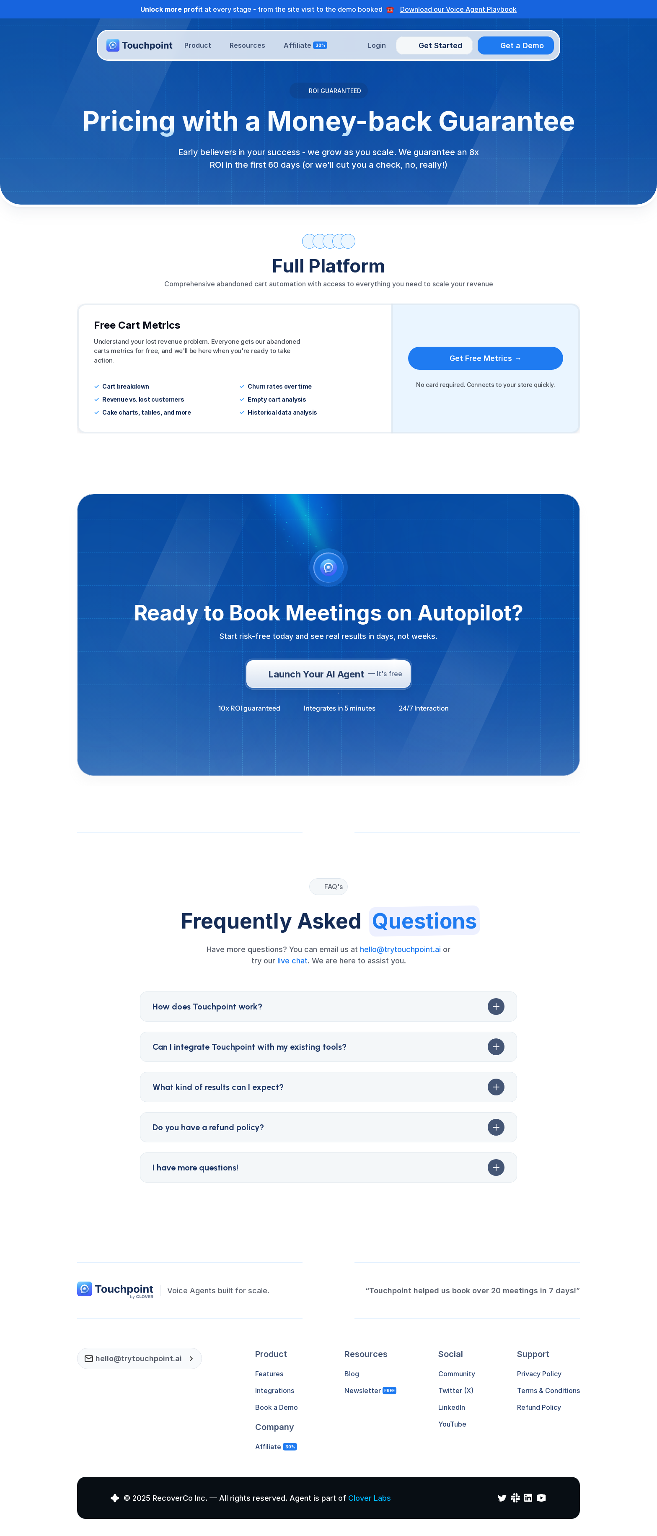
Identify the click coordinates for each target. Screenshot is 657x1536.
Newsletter (362, 1390)
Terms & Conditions (548, 1390)
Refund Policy (539, 1407)
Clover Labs (369, 1498)
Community (456, 1374)
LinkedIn (451, 1407)
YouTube (452, 1424)
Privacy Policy (539, 1374)
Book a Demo (276, 1407)
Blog (351, 1374)
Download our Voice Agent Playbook (458, 9)
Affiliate (268, 1447)
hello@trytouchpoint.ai (400, 949)
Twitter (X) (455, 1390)
